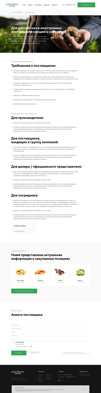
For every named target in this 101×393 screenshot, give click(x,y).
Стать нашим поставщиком (24, 291)
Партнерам (38, 5)
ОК (84, 389)
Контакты (54, 5)
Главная (40, 374)
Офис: (65, 374)
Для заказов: (67, 376)
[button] (85, 259)
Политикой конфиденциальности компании (23, 390)
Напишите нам (86, 5)
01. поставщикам (17, 12)
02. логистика (29, 12)
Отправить (18, 355)
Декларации (49, 378)
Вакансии (46, 5)
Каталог (30, 5)
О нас (24, 5)
